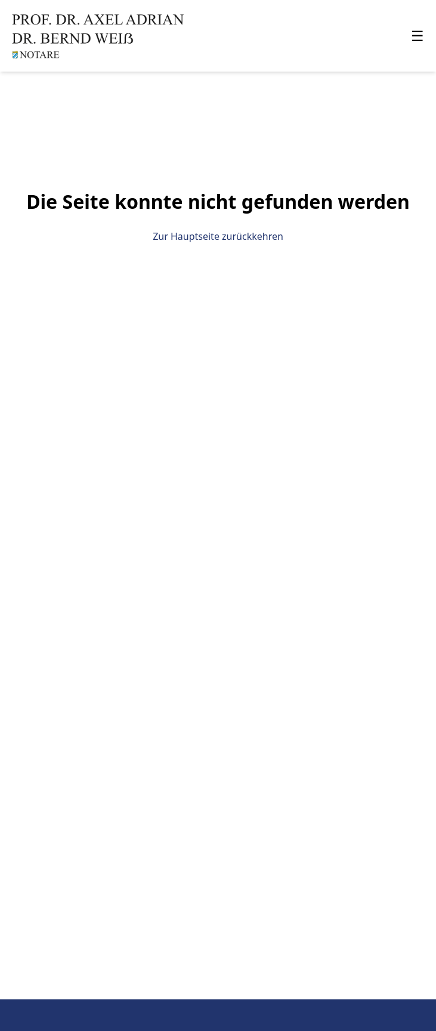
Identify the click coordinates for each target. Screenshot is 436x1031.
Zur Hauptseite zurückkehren (218, 236)
